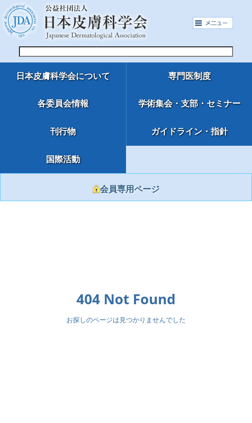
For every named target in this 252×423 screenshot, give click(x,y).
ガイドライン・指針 (189, 131)
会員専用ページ (126, 189)
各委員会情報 (63, 103)
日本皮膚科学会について (63, 76)
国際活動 (63, 159)
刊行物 (63, 131)
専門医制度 (189, 76)
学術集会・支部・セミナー (189, 103)
